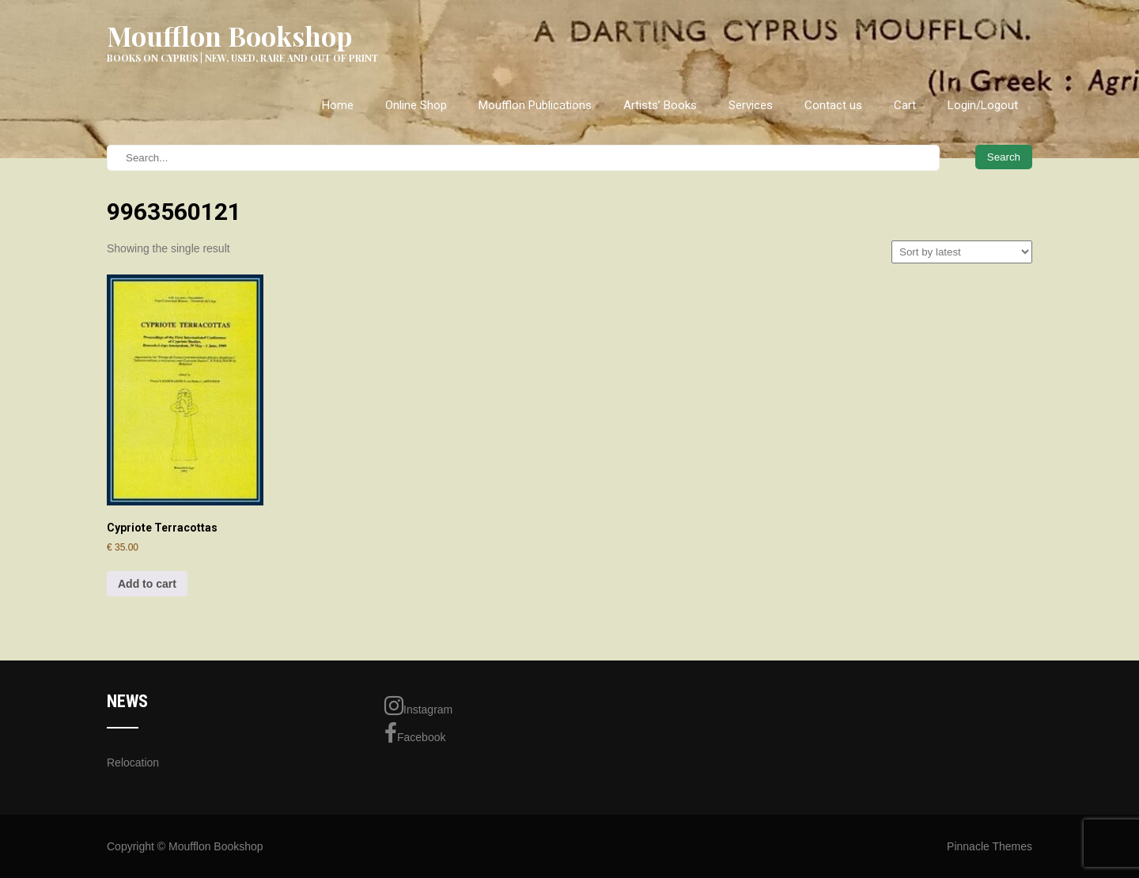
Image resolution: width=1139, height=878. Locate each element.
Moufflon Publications (535, 105)
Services (750, 105)
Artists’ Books (660, 105)
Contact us (833, 105)
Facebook (414, 733)
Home (338, 105)
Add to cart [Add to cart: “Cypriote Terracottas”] (147, 583)
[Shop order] (961, 251)
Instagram (418, 705)
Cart (905, 105)
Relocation (133, 762)
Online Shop (416, 105)
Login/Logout (983, 105)
